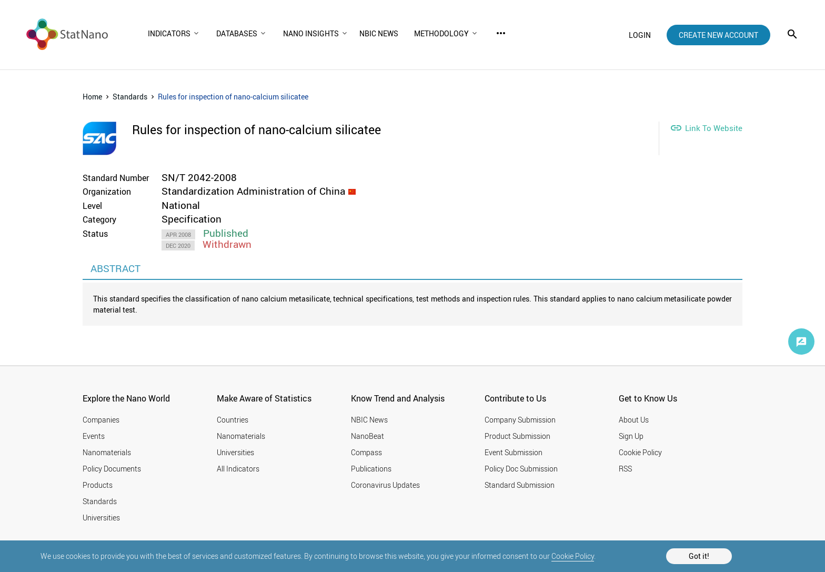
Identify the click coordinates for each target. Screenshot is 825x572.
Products (98, 485)
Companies (101, 420)
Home (92, 97)
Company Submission (520, 420)
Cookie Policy (572, 556)
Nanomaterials (107, 452)
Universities (101, 518)
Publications (371, 469)
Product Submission (517, 436)
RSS (625, 469)
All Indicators (238, 469)
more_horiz (501, 33)
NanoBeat (367, 436)
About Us (634, 420)
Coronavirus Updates (385, 485)
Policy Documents (112, 469)
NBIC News (369, 420)
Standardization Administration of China (253, 191)
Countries (232, 420)
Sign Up (631, 436)
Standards (130, 97)
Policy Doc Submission (521, 469)
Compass (366, 452)
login (640, 35)
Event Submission (513, 452)
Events (94, 436)
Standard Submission (520, 485)
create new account (718, 35)
